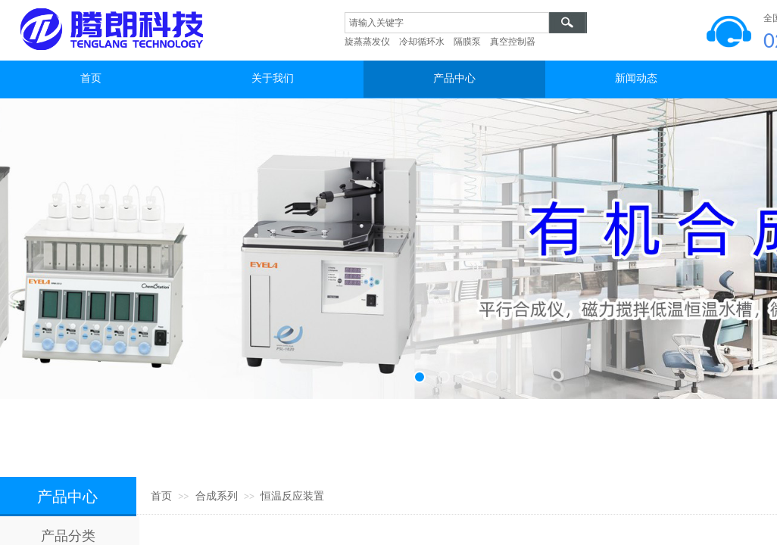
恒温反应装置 (292, 496)
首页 (161, 496)
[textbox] (447, 22)
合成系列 (216, 496)
